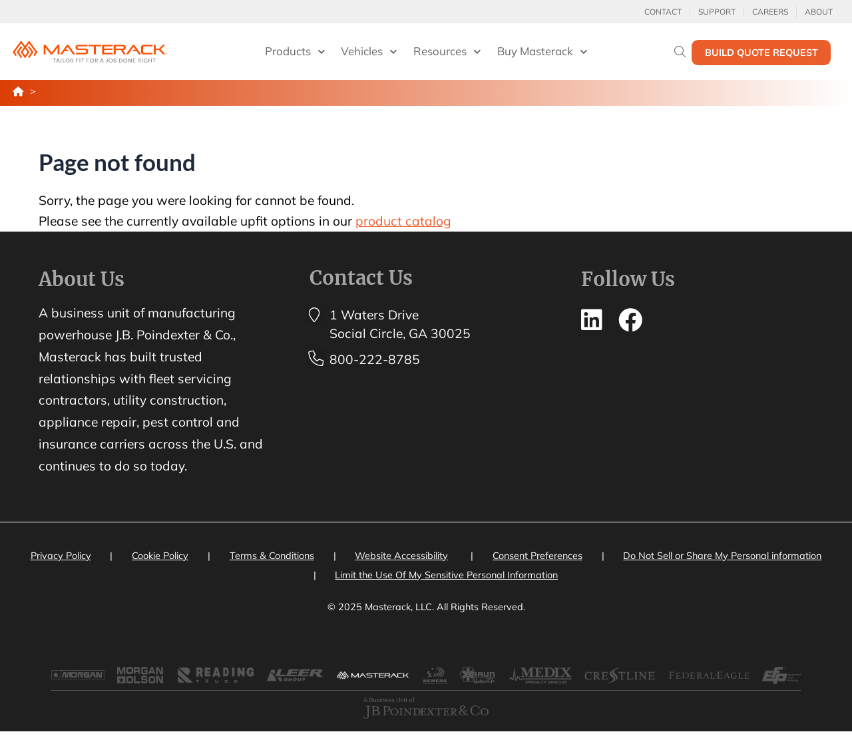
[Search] (680, 51)
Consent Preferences (537, 556)
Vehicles (369, 52)
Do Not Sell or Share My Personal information (722, 556)
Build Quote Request (761, 53)
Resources (447, 52)
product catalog (403, 221)
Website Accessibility (401, 556)
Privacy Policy (61, 556)
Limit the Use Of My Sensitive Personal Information (446, 575)
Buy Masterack (542, 52)
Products (295, 52)
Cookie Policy (160, 556)
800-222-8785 (374, 359)
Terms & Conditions (272, 556)
